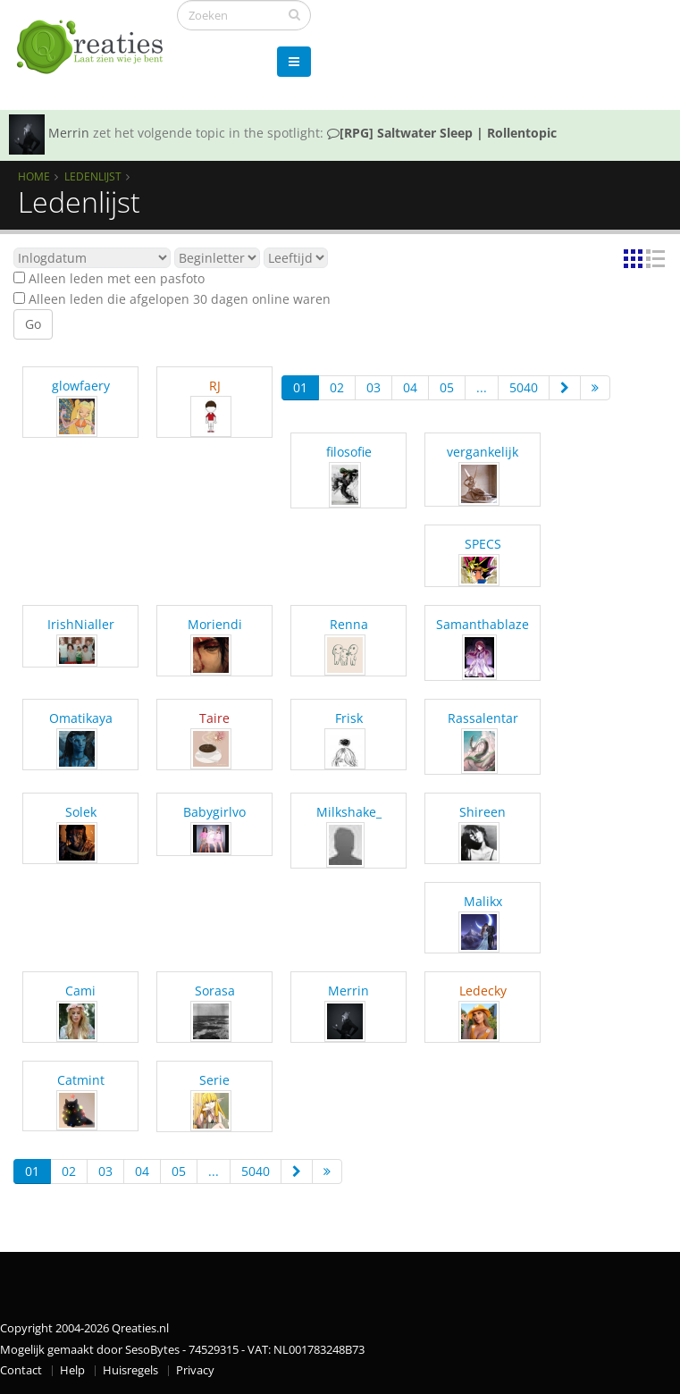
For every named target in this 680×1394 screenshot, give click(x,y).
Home (34, 176)
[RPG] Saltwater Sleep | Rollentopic (442, 132)
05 (447, 387)
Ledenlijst (93, 176)
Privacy (195, 1370)
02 (337, 387)
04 (410, 387)
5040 (523, 387)
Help (72, 1370)
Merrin (68, 132)
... (481, 387)
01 (300, 387)
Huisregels (130, 1370)
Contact (21, 1370)
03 (373, 387)
